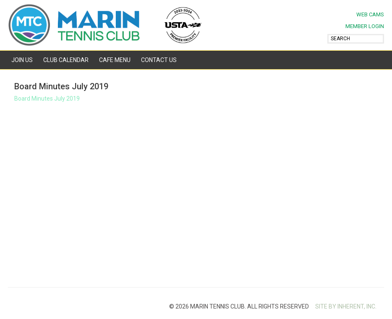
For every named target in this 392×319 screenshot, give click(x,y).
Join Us (22, 60)
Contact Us (159, 60)
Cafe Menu (115, 60)
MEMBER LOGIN (364, 26)
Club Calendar (66, 60)
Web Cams (370, 14)
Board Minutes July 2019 (47, 98)
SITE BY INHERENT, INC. (345, 306)
